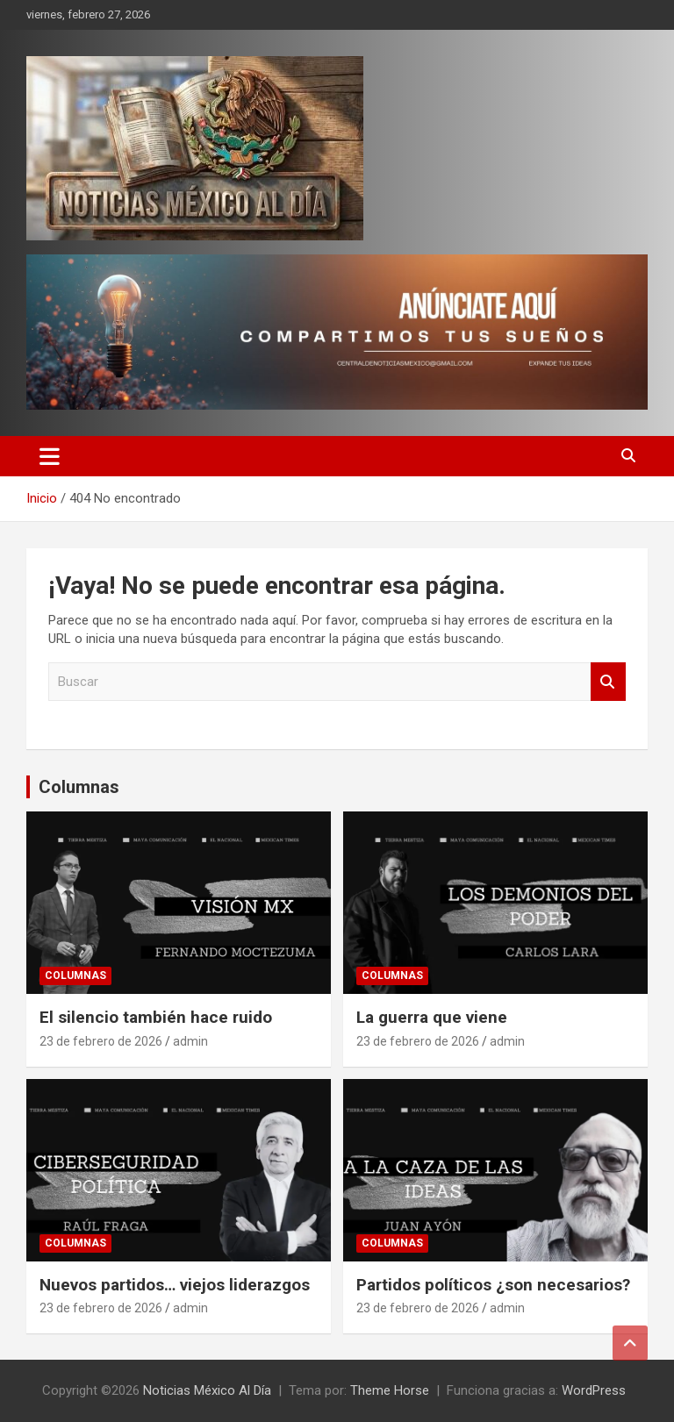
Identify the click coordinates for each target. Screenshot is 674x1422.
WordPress (594, 1390)
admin (190, 1041)
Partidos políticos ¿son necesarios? (493, 1285)
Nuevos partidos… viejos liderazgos (174, 1285)
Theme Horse (389, 1390)
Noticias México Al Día (207, 1390)
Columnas (79, 786)
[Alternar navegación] (49, 456)
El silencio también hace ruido (155, 1017)
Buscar (608, 682)
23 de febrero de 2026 (100, 1041)
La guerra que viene (431, 1017)
